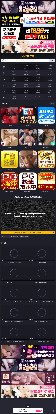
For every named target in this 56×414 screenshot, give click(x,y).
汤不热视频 (38, 96)
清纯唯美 (26, 86)
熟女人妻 (14, 74)
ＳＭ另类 (50, 74)
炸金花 (25, 68)
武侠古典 (50, 90)
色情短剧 (14, 98)
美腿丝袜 (14, 86)
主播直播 (38, 74)
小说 (4, 91)
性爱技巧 (50, 92)
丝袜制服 (26, 74)
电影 (4, 79)
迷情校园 (14, 92)
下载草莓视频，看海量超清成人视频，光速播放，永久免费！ (34, 232)
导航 (4, 97)
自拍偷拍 (26, 72)
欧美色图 (38, 84)
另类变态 (50, 80)
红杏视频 (50, 96)
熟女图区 (38, 86)
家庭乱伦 (26, 90)
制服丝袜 (14, 80)
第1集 (3, 236)
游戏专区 (50, 66)
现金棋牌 (38, 68)
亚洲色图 (26, 84)
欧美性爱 (50, 78)
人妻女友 (38, 90)
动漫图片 (50, 84)
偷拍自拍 (26, 78)
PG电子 (14, 66)
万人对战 (38, 66)
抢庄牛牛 (50, 68)
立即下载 (38, 410)
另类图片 (50, 86)
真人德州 (26, 66)
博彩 (4, 67)
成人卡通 (38, 78)
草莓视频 (26, 96)
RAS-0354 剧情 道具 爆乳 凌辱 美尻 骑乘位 (18, 236)
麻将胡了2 (13, 68)
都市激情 (14, 90)
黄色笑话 (38, 92)
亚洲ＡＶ (14, 72)
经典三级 (26, 80)
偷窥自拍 (14, 84)
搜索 (52, 60)
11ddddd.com (28, 56)
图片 (4, 85)
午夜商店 (14, 96)
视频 (4, 73)
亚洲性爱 (14, 78)
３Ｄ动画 (50, 72)
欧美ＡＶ (38, 72)
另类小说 (26, 92)
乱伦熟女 (38, 80)
